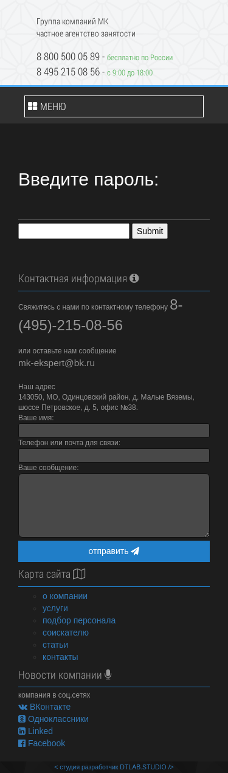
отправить (114, 551)
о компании (65, 596)
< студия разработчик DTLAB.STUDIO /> (113, 767)
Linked (35, 731)
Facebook (41, 743)
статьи (55, 645)
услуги (55, 608)
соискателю (66, 632)
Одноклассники (53, 719)
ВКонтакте (44, 707)
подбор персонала (79, 620)
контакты (60, 657)
